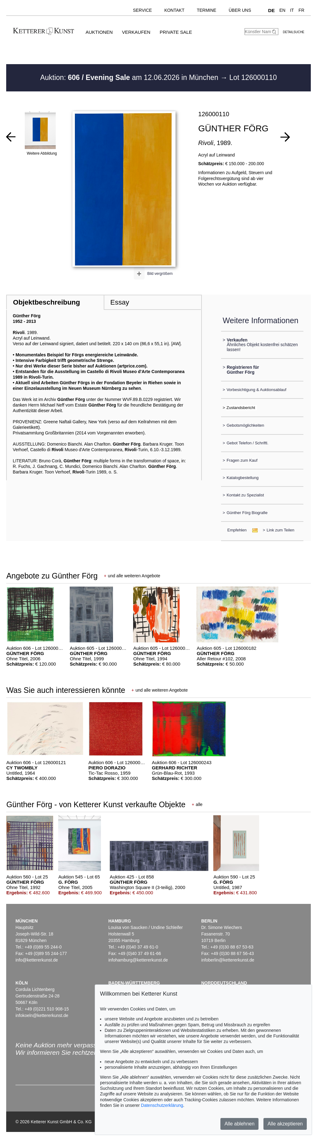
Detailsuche (293, 32)
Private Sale (176, 32)
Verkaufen (136, 32)
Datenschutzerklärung (162, 1105)
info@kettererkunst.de (36, 959)
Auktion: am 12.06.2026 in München (130, 77)
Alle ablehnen (239, 1123)
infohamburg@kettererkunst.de (138, 959)
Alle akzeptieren (285, 1123)
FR (301, 10)
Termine (206, 10)
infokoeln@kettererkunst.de (41, 1015)
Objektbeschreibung (46, 302)
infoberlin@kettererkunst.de (227, 959)
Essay (119, 302)
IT (292, 10)
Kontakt (174, 10)
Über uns (240, 10)
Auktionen (99, 32)
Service (142, 10)
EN (282, 10)
